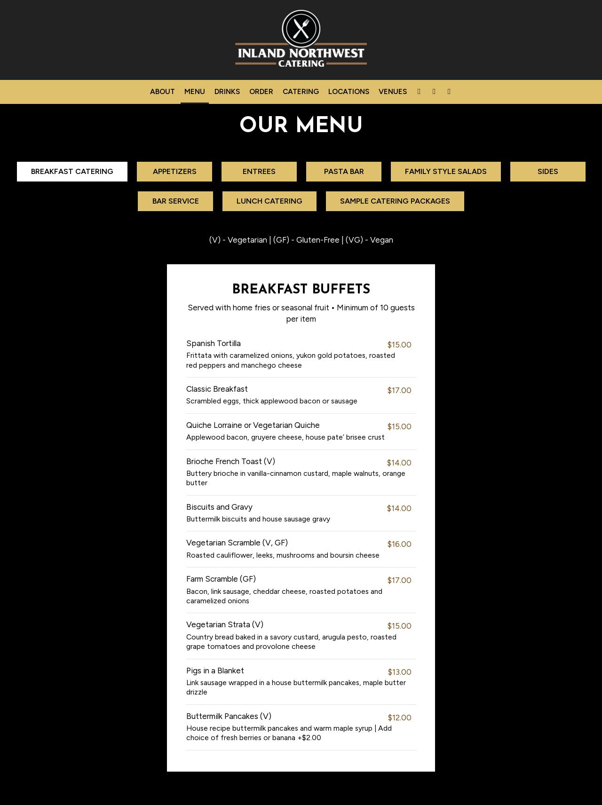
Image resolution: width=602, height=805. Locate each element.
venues (393, 91)
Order (261, 91)
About (162, 91)
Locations (348, 91)
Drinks (227, 91)
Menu (194, 91)
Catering (301, 91)
